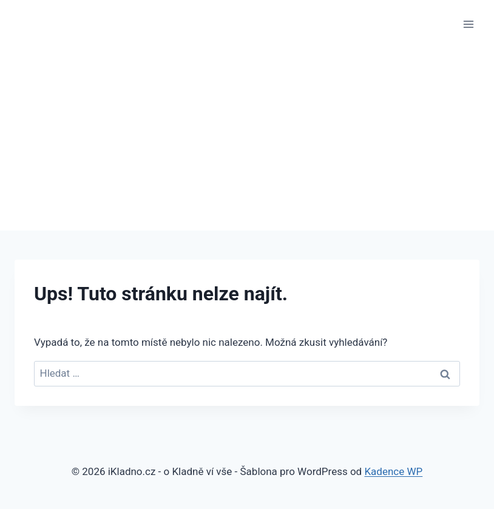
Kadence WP (393, 471)
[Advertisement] (247, 139)
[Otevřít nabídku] (468, 24)
